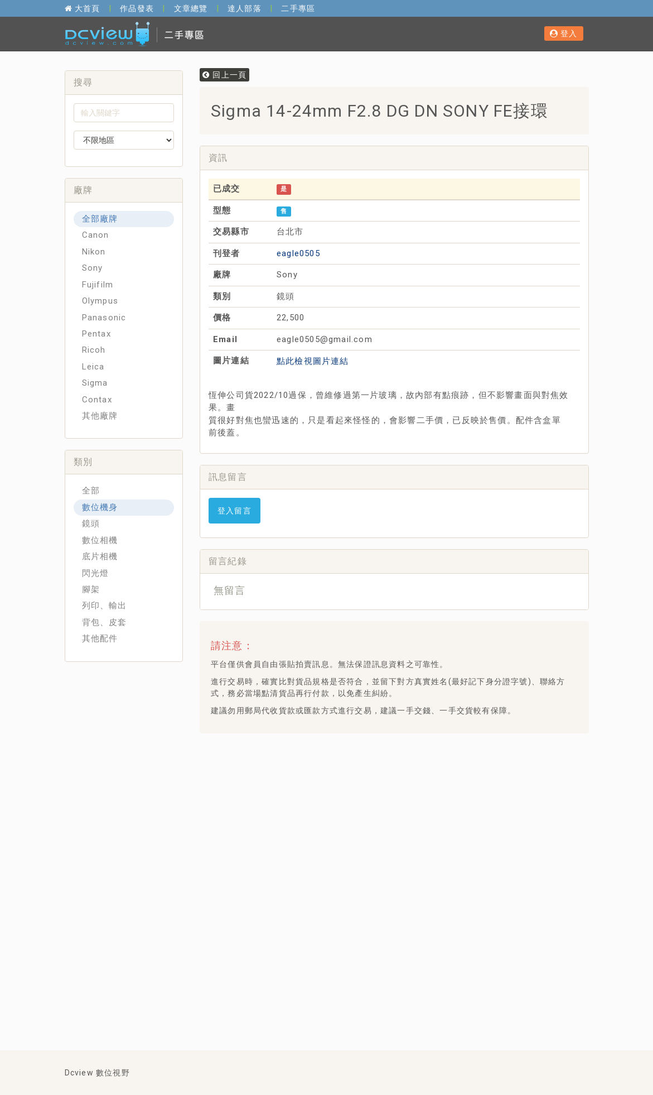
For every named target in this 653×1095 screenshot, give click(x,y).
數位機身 (100, 507)
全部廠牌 (100, 219)
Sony (92, 268)
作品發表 (137, 8)
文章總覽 (191, 8)
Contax (97, 400)
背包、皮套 (104, 622)
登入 (564, 33)
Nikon (94, 252)
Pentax (96, 334)
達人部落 (245, 8)
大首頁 (82, 8)
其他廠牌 (100, 416)
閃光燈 (95, 573)
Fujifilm (98, 285)
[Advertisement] (411, 770)
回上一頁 (224, 74)
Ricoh (94, 350)
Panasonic (104, 318)
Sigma (95, 383)
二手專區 (298, 8)
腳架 (91, 589)
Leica (93, 367)
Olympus (100, 301)
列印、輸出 (104, 606)
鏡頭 (91, 523)
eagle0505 (298, 253)
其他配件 (100, 638)
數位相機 (100, 540)
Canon (95, 235)
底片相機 (100, 556)
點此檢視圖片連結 (313, 361)
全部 (91, 491)
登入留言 (234, 510)
